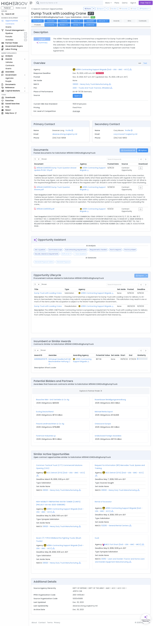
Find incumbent (130, 250)
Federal (7, 8)
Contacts (63, 21)
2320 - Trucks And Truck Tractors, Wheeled (91, 88)
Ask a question (40, 250)
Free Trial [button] (146, 3)
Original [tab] (42, 39)
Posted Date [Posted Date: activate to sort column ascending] (113, 164)
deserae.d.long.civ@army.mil (64, 134)
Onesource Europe (103, 424)
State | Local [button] (21, 8)
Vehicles (9, 62)
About (34, 622)
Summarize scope (55, 250)
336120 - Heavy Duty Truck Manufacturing (90, 84)
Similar (77, 25)
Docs (77, 21)
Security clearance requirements (46, 254)
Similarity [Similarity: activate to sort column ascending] (141, 355)
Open (77, 96)
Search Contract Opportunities (47, 9)
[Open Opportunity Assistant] (146, 619)
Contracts (9, 24)
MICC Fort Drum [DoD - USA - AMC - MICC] (123, 544)
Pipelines (9, 33)
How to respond (115, 250)
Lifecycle (103, 21)
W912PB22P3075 (40, 359)
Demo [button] (125, 3)
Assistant (90, 21)
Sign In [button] (133, 3)
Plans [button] (117, 3)
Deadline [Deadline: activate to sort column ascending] (141, 289)
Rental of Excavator (103, 501)
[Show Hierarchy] (130, 69)
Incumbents (50, 25)
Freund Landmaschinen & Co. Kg (50, 424)
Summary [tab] (41, 42)
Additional (90, 25)
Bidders (64, 25)
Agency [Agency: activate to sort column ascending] (83, 164)
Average (76, 111)
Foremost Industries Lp (46, 436)
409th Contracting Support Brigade (96, 293)
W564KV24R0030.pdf (45, 209)
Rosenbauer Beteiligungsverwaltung (110, 399)
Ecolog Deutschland (44, 411)
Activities (9, 40)
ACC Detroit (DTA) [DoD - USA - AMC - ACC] (66, 472)
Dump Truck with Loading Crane (48, 293)
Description (37, 21)
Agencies (9, 78)
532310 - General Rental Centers (115, 525)
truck (97, 538)
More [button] (107, 3)
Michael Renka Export (104, 411)
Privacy (57, 622)
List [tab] (139, 63)
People (8, 81)
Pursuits (8, 36)
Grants (8, 27)
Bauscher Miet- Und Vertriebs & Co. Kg (52, 399)
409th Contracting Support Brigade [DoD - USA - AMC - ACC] (102, 69)
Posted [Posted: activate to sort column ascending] (130, 289)
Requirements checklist (98, 250)
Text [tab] (145, 63)
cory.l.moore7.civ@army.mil (125, 134)
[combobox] (71, 3)
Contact (42, 622)
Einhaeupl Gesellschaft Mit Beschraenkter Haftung (60, 360)
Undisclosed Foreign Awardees (108, 436)
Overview (51, 21)
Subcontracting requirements (76, 250)
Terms (50, 622)
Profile (69, 130)
